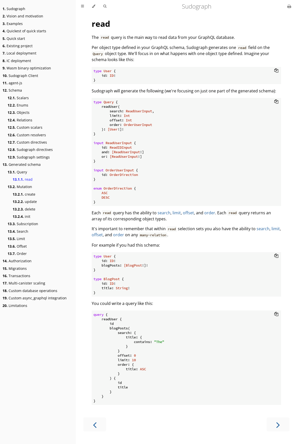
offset (188, 213)
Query (17, 172)
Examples (13, 23)
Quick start (14, 38)
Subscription (23, 223)
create (24, 194)
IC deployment (17, 60)
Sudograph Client (20, 75)
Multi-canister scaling (24, 283)
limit (176, 213)
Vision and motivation (23, 16)
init (21, 216)
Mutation (20, 186)
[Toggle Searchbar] (104, 6)
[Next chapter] (278, 424)
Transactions (16, 275)
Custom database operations (30, 290)
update (25, 201)
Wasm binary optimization (27, 68)
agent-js (12, 83)
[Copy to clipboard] (276, 71)
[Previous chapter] (94, 424)
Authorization (17, 260)
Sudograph (14, 8)
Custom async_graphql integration (35, 298)
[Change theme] (93, 6)
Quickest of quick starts (24, 31)
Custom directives (27, 142)
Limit (16, 238)
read (23, 179)
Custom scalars (25, 127)
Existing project (18, 45)
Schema (12, 90)
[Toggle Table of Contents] (82, 6)
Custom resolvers (27, 135)
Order (17, 253)
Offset (17, 246)
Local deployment (19, 53)
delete (24, 209)
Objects (19, 112)
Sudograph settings (29, 157)
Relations (20, 120)
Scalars (18, 97)
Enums (18, 105)
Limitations (15, 305)
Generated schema (22, 164)
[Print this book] (289, 6)
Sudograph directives (30, 149)
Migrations (15, 268)
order (209, 213)
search (164, 213)
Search (18, 231)
